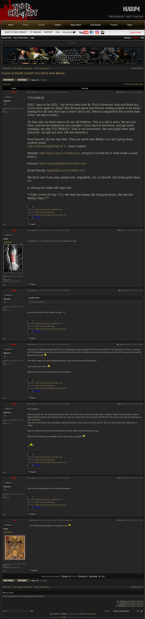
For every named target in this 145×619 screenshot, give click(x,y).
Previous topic (129, 84)
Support (48, 32)
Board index (7, 38)
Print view (6, 84)
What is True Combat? (16, 32)
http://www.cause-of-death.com (60, 153)
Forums (113, 25)
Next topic (139, 84)
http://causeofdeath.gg (44, 212)
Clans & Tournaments (41, 68)
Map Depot (76, 25)
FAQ (57, 32)
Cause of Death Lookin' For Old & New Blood (33, 73)
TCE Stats (69, 32)
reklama (91, 614)
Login (32, 38)
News (10, 25)
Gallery (57, 25)
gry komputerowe (72, 614)
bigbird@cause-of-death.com (66, 170)
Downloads (96, 25)
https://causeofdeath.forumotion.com (62, 163)
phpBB (63, 617)
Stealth (39, 241)
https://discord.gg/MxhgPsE (45, 146)
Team (129, 25)
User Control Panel (20, 38)
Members (127, 38)
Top (4, 225)
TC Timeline (35, 32)
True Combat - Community (22, 68)
